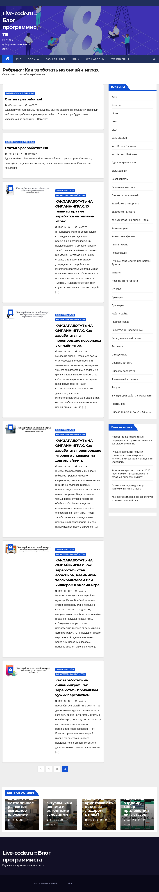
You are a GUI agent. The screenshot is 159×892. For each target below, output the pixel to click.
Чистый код (118, 403)
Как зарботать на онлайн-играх (20, 93)
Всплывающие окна (123, 187)
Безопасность (120, 179)
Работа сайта (120, 313)
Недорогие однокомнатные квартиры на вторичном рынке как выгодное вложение (132, 440)
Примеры (117, 297)
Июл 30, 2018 (15, 105)
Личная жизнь (120, 244)
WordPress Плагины (124, 146)
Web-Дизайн (119, 137)
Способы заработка (123, 371)
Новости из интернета (125, 280)
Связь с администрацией (45, 883)
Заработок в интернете (125, 203)
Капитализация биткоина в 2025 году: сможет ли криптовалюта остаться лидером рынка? (131, 473)
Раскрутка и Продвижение (127, 330)
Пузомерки (118, 305)
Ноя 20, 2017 (15, 154)
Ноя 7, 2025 (17, 820)
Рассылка (117, 346)
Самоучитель (119, 354)
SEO (114, 129)
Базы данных (55, 59)
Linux (75, 59)
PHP (18, 59)
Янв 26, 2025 (95, 820)
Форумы (116, 387)
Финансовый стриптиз (125, 379)
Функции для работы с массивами (132, 395)
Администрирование (124, 162)
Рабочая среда (120, 321)
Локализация (119, 252)
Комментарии (120, 228)
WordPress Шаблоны (124, 154)
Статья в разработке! (23, 99)
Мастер (31, 105)
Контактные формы (123, 236)
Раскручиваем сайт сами (126, 338)
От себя (116, 289)
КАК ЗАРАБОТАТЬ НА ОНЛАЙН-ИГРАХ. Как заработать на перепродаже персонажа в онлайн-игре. (78, 336)
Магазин (116, 272)
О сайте (68, 883)
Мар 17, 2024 (133, 820)
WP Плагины (120, 59)
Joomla (33, 59)
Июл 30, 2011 (65, 227)
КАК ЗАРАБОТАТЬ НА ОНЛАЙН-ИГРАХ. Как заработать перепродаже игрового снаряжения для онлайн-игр (78, 451)
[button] (154, 59)
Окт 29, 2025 (56, 820)
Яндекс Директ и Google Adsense (132, 412)
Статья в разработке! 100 (26, 148)
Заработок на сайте (65, 191)
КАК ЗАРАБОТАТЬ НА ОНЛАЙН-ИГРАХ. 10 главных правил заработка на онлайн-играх (74, 211)
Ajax (114, 96)
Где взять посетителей (125, 195)
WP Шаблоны (95, 59)
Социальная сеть (122, 362)
